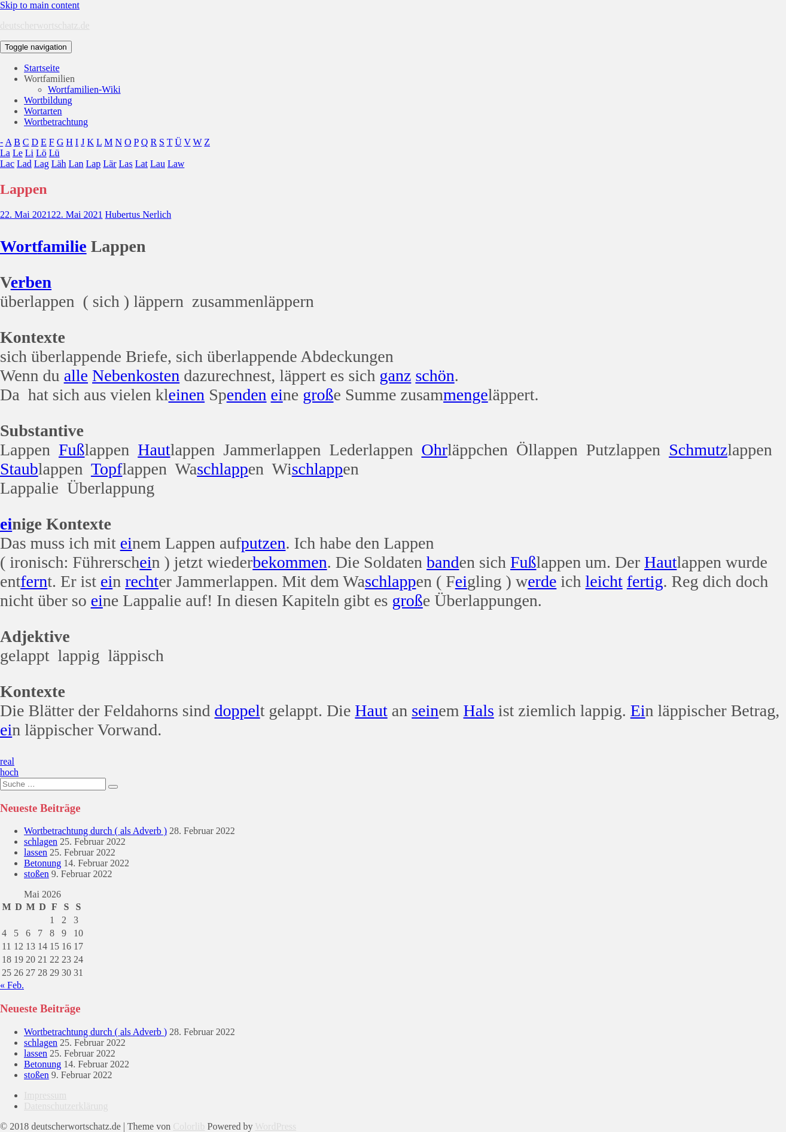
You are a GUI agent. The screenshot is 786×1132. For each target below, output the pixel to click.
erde (542, 581)
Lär (109, 164)
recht (142, 581)
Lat (141, 164)
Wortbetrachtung (56, 122)
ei (277, 394)
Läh (58, 164)
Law (175, 164)
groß (318, 394)
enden (247, 394)
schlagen (40, 841)
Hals (479, 710)
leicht (604, 581)
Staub (19, 469)
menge (465, 394)
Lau (157, 164)
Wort (18, 246)
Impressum (45, 1095)
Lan (76, 164)
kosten (157, 375)
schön (434, 375)
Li (29, 153)
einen (186, 394)
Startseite (42, 68)
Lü (54, 153)
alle (76, 375)
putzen (263, 543)
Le (18, 153)
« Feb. (12, 985)
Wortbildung (48, 100)
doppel (237, 710)
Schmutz (698, 449)
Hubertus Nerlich (138, 214)
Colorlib (189, 1126)
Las (126, 164)
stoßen (36, 874)
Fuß (72, 449)
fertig (645, 581)
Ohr (434, 449)
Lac (7, 164)
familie (61, 246)
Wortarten (43, 111)
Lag (41, 164)
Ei (637, 710)
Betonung (42, 863)
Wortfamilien (49, 79)
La (5, 153)
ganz (396, 375)
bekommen (289, 562)
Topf (106, 469)
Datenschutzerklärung (66, 1106)
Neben (114, 375)
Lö (41, 153)
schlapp (222, 469)
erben (31, 282)
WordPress (275, 1126)
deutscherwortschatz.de (45, 25)
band (442, 562)
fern (33, 581)
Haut (154, 449)
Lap (93, 164)
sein (425, 710)
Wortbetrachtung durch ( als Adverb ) (95, 831)
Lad (24, 164)
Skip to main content (40, 5)
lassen (35, 852)
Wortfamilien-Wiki (84, 89)
